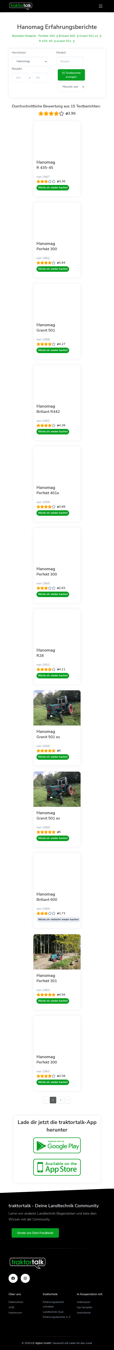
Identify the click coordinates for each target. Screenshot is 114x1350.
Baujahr (17, 69)
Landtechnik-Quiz (53, 1312)
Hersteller (19, 52)
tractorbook (84, 1312)
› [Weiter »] (67, 1100)
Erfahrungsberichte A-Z (56, 1317)
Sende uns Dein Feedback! (35, 1233)
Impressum (15, 1312)
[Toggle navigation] (100, 6)
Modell (61, 52)
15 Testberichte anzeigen (71, 75)
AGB (11, 1307)
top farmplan (84, 1307)
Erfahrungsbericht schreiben (53, 1304)
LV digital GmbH (41, 1343)
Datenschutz (16, 1302)
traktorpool (83, 1302)
